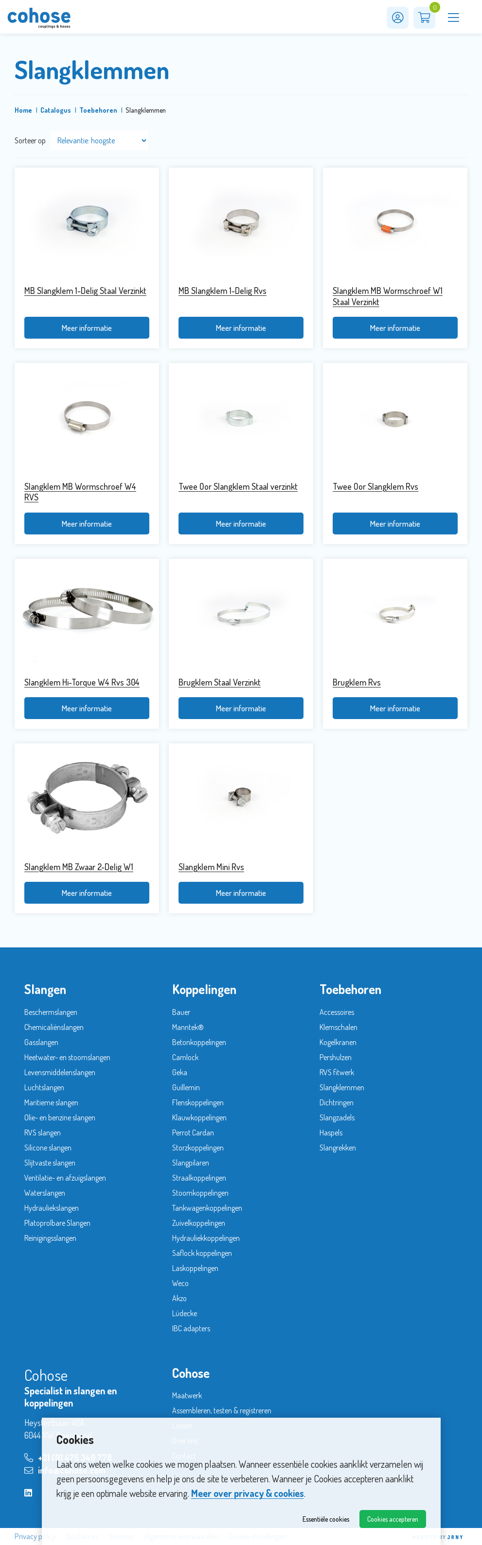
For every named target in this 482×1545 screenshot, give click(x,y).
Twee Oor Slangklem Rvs (375, 486)
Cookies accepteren (392, 1519)
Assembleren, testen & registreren (221, 1410)
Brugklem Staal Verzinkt (220, 682)
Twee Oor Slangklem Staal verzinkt (238, 486)
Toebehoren (98, 110)
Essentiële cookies (326, 1519)
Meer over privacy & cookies (247, 1493)
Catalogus (55, 110)
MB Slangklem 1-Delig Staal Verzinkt (85, 290)
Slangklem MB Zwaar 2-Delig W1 (78, 866)
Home (23, 110)
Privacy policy (35, 1536)
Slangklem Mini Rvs (211, 866)
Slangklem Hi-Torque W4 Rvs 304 (82, 682)
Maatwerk (187, 1395)
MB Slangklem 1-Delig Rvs (223, 290)
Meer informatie (86, 327)
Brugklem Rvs (357, 682)
